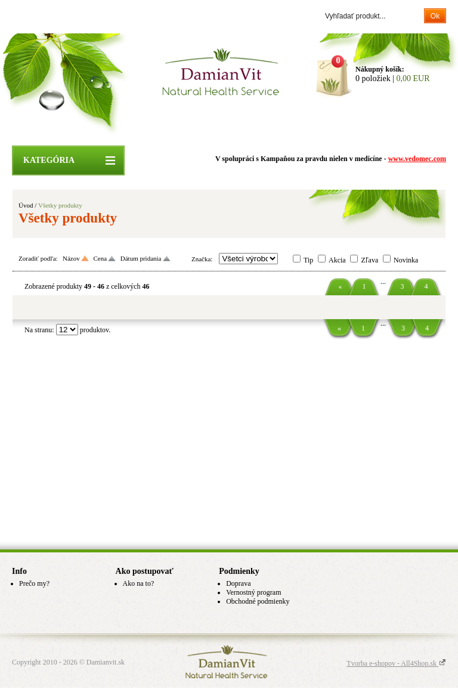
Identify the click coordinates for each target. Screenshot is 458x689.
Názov (71, 258)
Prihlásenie (28, 16)
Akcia (337, 260)
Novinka (406, 260)
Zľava (369, 260)
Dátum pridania (141, 258)
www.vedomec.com (417, 159)
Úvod (25, 205)
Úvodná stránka (143, 120)
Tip (308, 260)
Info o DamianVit (281, 120)
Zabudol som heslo (113, 16)
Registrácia (66, 16)
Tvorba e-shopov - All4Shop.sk (396, 663)
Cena (100, 258)
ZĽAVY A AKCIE (211, 120)
